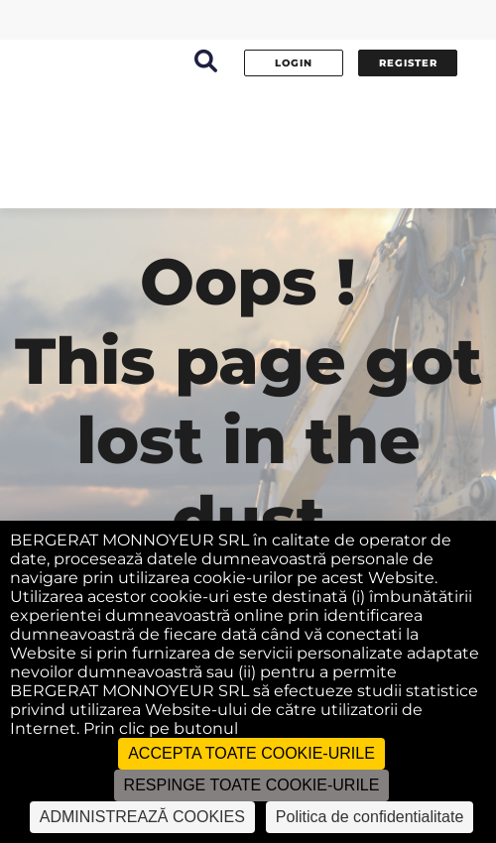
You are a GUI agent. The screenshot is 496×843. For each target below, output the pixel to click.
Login (293, 63)
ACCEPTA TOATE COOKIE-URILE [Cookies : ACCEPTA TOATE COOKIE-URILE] (251, 753)
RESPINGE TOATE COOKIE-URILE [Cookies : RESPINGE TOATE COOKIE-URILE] (252, 785)
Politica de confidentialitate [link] (369, 816)
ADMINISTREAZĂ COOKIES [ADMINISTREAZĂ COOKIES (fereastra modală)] (142, 816)
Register (408, 63)
